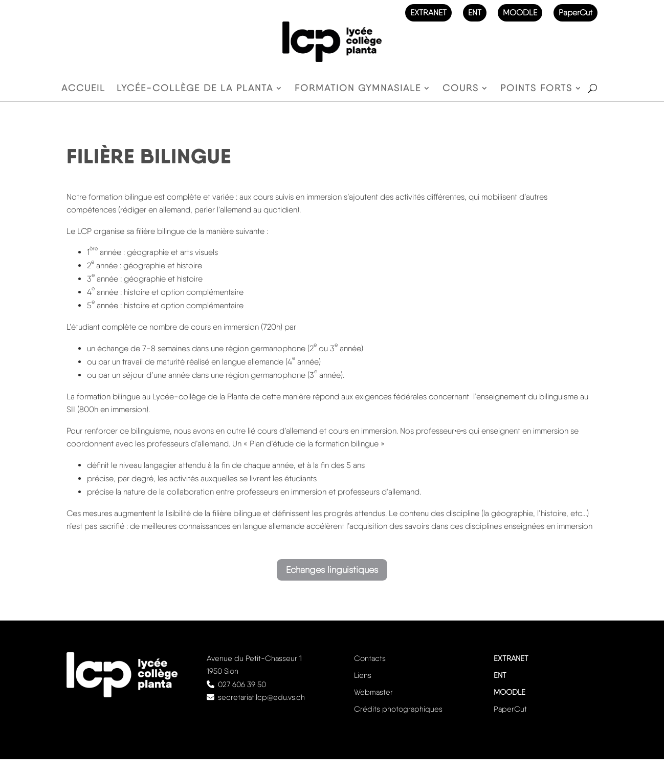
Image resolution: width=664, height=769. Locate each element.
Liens (362, 675)
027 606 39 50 (242, 684)
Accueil (83, 88)
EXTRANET (428, 12)
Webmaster (373, 692)
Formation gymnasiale (358, 88)
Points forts (536, 88)
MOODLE (520, 12)
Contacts (370, 658)
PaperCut (575, 12)
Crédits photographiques (398, 709)
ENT (474, 12)
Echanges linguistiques (332, 569)
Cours (460, 88)
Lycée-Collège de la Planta (195, 88)
